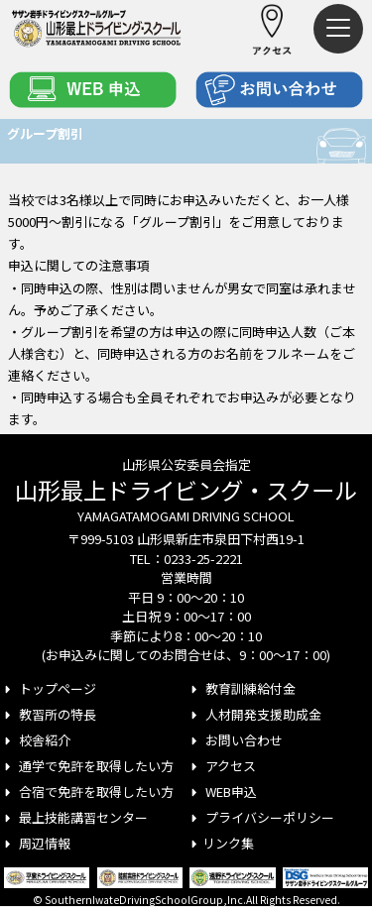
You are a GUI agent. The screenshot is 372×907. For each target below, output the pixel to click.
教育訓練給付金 (241, 688)
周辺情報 (35, 843)
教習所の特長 (48, 714)
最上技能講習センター (74, 817)
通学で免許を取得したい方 (87, 765)
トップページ (48, 688)
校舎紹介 (35, 740)
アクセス (221, 765)
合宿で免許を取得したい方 (87, 791)
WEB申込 (221, 791)
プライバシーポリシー (260, 817)
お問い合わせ (234, 740)
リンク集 (220, 843)
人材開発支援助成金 (253, 714)
